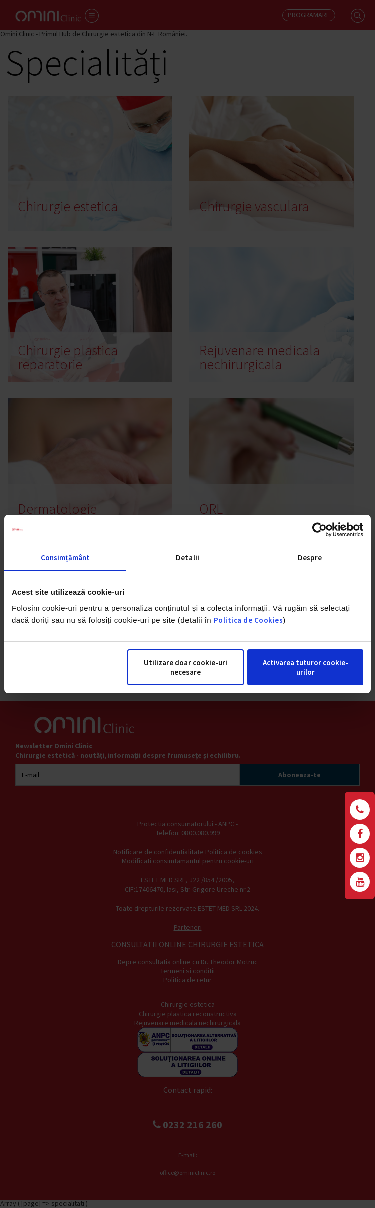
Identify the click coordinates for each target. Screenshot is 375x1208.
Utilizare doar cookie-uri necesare (185, 667)
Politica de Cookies (248, 620)
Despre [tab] (310, 557)
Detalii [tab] (187, 557)
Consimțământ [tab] (65, 557)
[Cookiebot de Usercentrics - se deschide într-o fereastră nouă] (319, 529)
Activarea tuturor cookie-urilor (305, 667)
